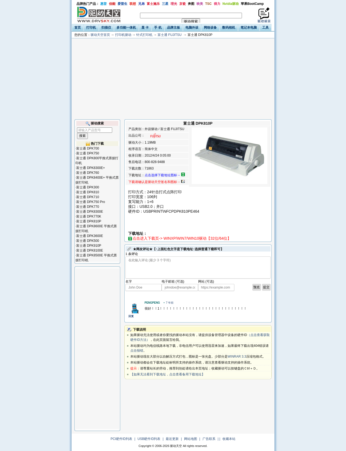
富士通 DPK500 (87, 241)
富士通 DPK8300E (89, 211)
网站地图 (190, 439)
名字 (128, 281)
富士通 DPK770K (88, 216)
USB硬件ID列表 (149, 439)
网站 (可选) (206, 281)
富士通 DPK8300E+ (90, 168)
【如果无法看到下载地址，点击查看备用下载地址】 (167, 374)
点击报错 (136, 350)
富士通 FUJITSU (170, 35)
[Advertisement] (173, 79)
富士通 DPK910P (88, 245)
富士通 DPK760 (87, 173)
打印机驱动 (123, 35)
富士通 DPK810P (88, 221)
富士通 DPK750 (87, 153)
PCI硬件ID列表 (121, 439)
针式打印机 (144, 35)
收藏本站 (228, 439)
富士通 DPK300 (87, 187)
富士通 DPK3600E (89, 236)
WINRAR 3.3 (237, 356)
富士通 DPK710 (87, 197)
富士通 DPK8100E (89, 250)
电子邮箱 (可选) (173, 281)
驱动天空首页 (100, 35)
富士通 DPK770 (87, 207)
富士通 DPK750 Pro (90, 202)
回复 (131, 316)
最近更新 (172, 439)
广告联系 (208, 439)
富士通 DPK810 (87, 192)
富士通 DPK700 (87, 148)
